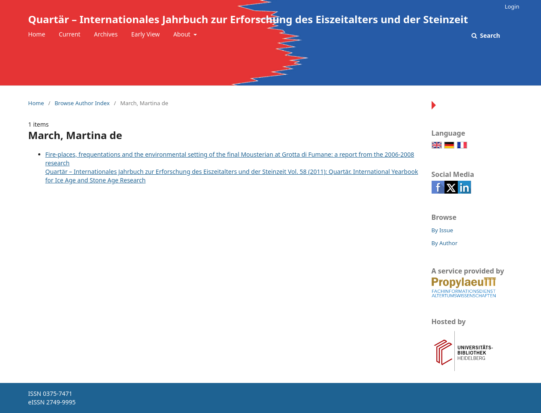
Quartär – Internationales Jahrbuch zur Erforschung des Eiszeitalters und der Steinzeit (248, 19)
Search (489, 35)
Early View (145, 34)
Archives (106, 34)
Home (36, 34)
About (182, 34)
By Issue (442, 230)
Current (69, 34)
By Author (445, 243)
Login (512, 6)
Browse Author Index (81, 103)
